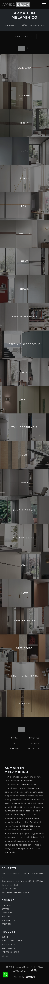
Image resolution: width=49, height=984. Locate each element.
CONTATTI (6, 924)
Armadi (24, 26)
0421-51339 (10, 888)
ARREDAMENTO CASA (12, 941)
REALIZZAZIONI (8, 920)
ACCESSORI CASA (10, 944)
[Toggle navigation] (43, 4)
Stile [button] (14, 743)
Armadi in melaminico (37, 26)
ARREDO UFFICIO (10, 948)
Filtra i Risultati (24, 37)
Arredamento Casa (11, 26)
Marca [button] (14, 738)
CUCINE (5, 937)
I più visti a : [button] (34, 749)
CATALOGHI (7, 913)
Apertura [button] (14, 749)
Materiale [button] (34, 738)
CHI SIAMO (7, 905)
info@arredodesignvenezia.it (18, 892)
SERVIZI (5, 909)
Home (24, 24)
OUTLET (5, 956)
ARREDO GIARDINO (11, 952)
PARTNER (6, 916)
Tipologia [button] (34, 743)
